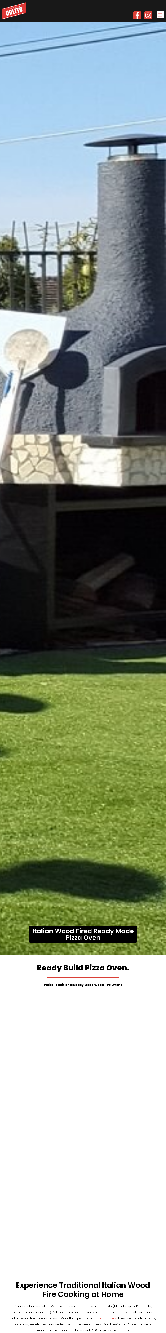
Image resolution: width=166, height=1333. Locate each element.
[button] (160, 14)
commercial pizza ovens (61, 1140)
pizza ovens (108, 1095)
